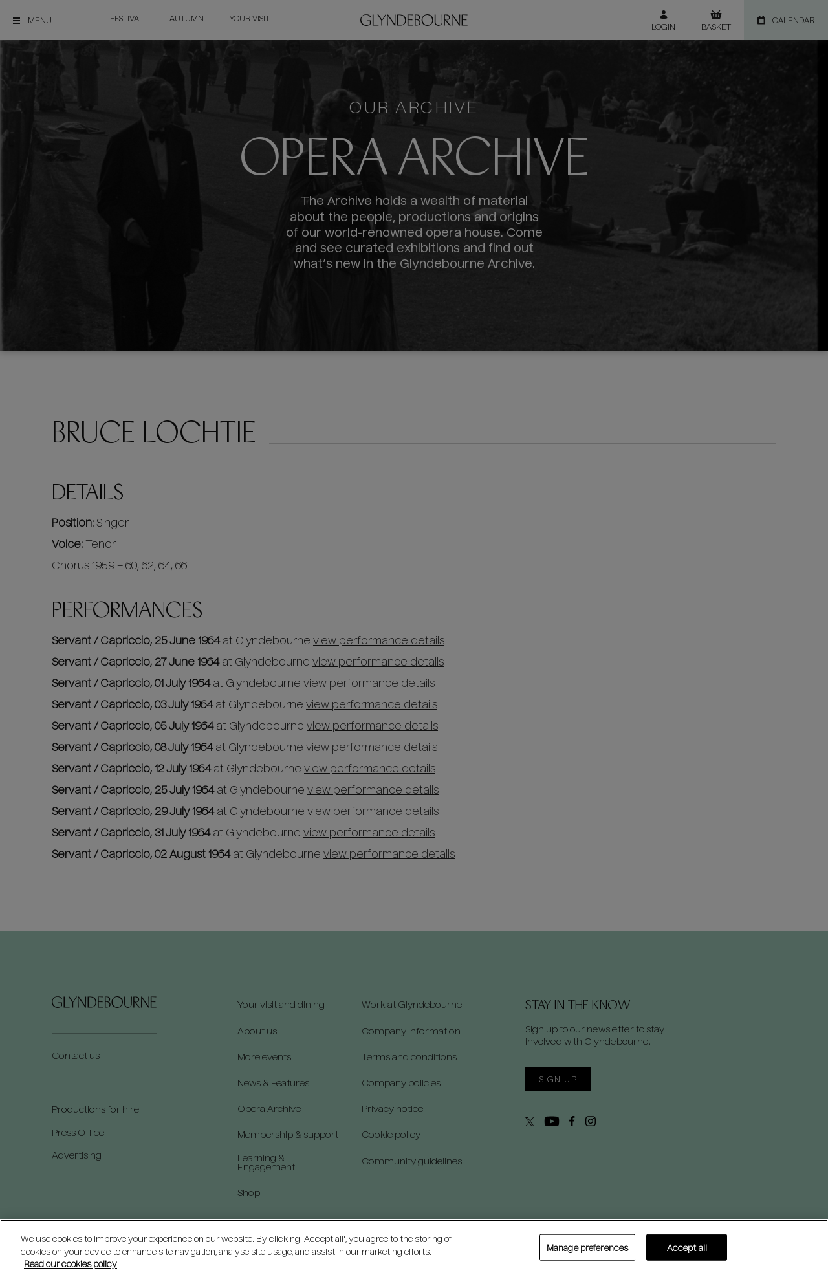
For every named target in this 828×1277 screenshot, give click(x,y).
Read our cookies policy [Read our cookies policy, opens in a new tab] (70, 1263)
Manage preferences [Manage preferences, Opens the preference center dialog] (587, 1246)
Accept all (687, 1246)
